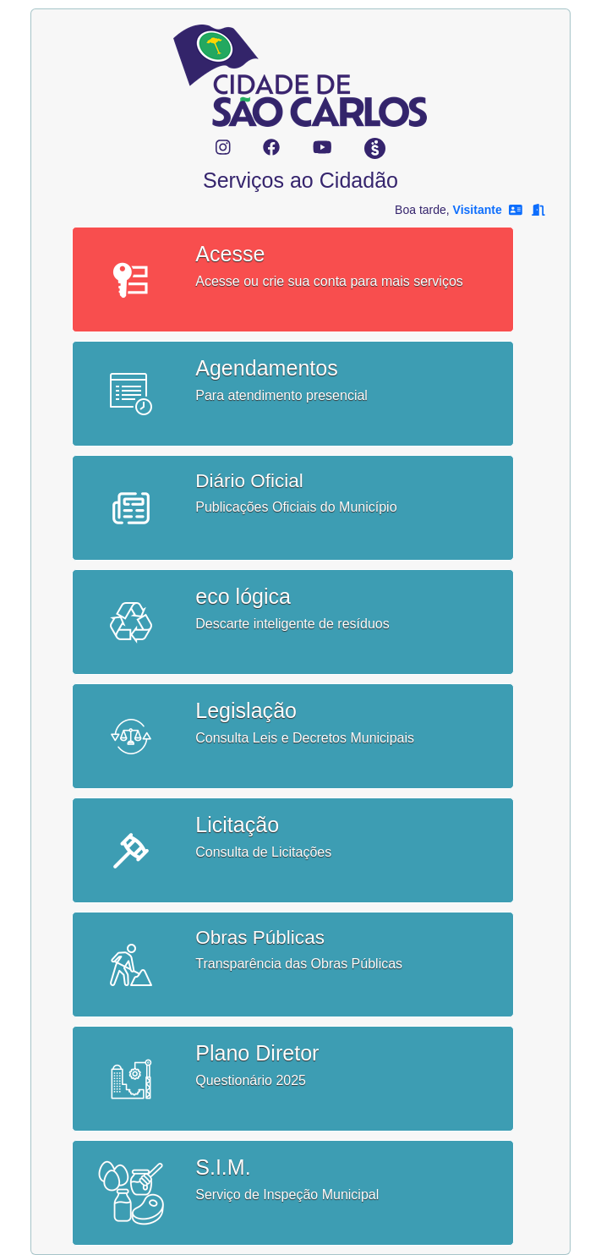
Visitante (477, 209)
